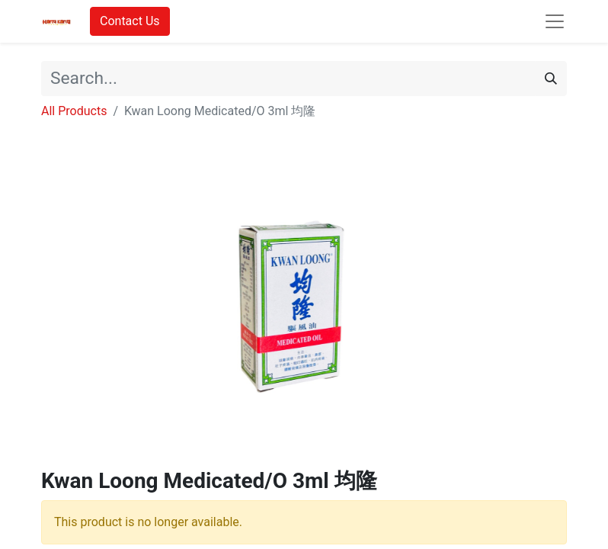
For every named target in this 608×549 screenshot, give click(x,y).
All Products (74, 111)
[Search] (551, 78)
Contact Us (130, 21)
